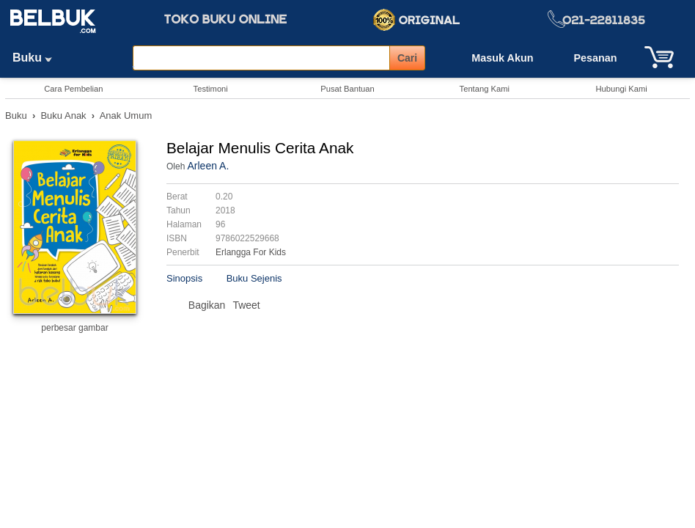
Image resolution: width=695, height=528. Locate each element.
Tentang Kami (485, 88)
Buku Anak (63, 115)
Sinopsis (184, 278)
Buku (37, 57)
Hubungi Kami (621, 88)
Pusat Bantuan (347, 88)
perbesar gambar (74, 328)
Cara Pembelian (73, 88)
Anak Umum (126, 115)
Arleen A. (208, 166)
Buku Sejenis (254, 278)
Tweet (246, 305)
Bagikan (207, 305)
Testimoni (211, 88)
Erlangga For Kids (251, 252)
